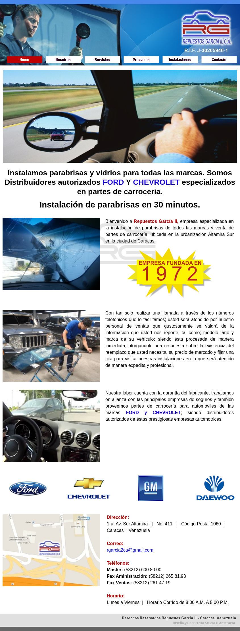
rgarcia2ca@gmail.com (130, 550)
